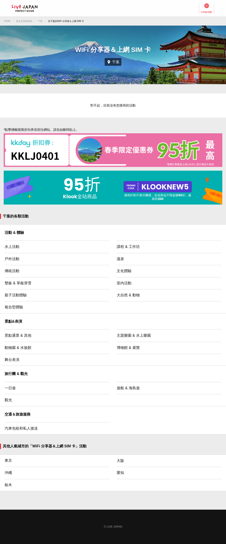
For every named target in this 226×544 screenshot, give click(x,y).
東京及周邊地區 (24, 21)
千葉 (40, 21)
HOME (7, 21)
